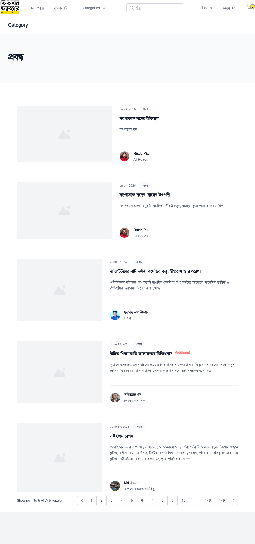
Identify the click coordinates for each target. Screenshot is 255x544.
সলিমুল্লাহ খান (132, 394)
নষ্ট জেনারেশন (121, 436)
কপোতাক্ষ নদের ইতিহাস (139, 118)
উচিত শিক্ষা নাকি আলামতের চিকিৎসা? (141, 354)
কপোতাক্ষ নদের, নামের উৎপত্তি (145, 195)
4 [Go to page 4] (122, 500)
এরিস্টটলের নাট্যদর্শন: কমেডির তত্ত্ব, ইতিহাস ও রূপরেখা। (156, 271)
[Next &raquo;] (233, 500)
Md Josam (132, 483)
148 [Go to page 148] (208, 500)
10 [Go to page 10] (184, 500)
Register (228, 8)
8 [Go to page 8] (162, 500)
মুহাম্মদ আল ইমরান (136, 312)
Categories (94, 8)
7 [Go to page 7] (152, 500)
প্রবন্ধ (145, 109)
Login (207, 8)
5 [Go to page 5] (132, 500)
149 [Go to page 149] (222, 500)
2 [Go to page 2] (102, 500)
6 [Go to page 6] (142, 500)
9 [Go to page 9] (172, 500)
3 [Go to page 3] (112, 500)
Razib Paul (141, 153)
